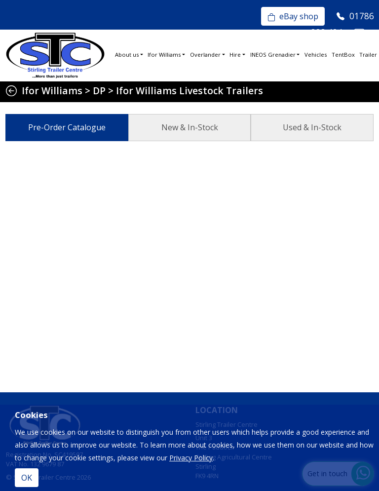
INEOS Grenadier (273, 54)
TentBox (343, 54)
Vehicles (315, 54)
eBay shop (292, 16)
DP (99, 90)
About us (127, 54)
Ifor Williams (164, 54)
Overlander (205, 54)
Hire (235, 54)
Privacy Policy (191, 457)
